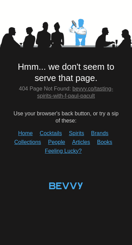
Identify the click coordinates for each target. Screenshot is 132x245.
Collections (27, 142)
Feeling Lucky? (63, 151)
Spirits (76, 133)
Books (104, 142)
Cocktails (51, 133)
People (56, 142)
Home (25, 133)
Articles (81, 142)
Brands (99, 133)
